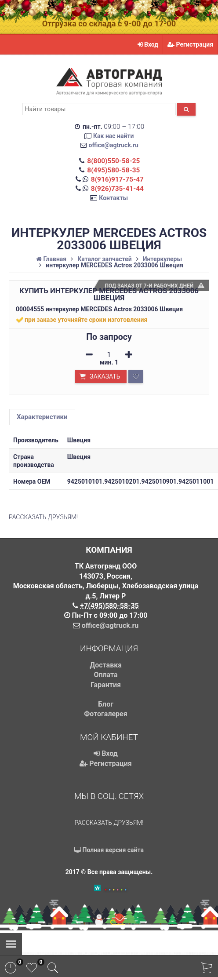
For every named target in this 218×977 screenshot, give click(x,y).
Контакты (113, 197)
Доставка (106, 665)
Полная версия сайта (109, 849)
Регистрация (190, 44)
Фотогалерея (105, 714)
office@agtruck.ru (113, 145)
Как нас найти (113, 135)
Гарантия (106, 685)
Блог (105, 704)
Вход (148, 44)
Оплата (105, 675)
